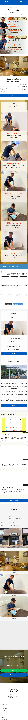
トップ (3, 701)
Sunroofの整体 (4, 703)
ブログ (3, 714)
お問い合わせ (4, 716)
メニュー (3, 705)
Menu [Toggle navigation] (14, 3)
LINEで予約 (14, 670)
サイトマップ (4, 718)
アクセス (3, 710)
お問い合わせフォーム (14, 674)
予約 (21, 1)
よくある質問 (4, 712)
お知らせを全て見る (18, 500)
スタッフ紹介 (4, 707)
